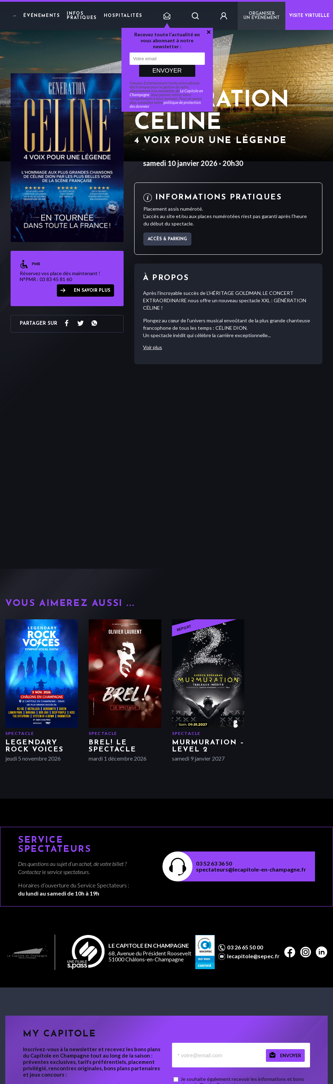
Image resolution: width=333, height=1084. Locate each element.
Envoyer (167, 70)
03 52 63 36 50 (214, 863)
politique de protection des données (165, 104)
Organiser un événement (261, 16)
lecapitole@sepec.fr (253, 956)
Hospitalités (123, 16)
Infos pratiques (81, 16)
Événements (41, 16)
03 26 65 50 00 (245, 947)
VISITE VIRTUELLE (309, 16)
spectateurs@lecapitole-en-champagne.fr (251, 869)
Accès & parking (167, 239)
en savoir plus (92, 291)
